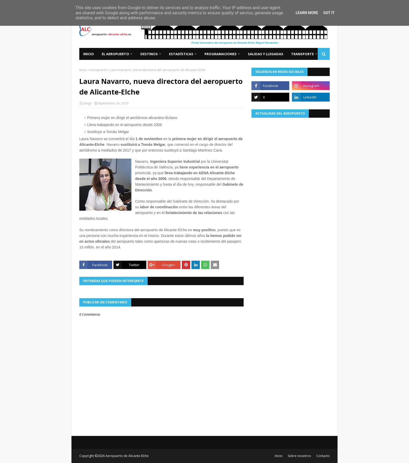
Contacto (323, 456)
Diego (87, 103)
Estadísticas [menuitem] (181, 54)
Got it (328, 13)
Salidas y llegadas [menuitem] (265, 54)
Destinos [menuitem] (149, 54)
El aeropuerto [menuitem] (115, 54)
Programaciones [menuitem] (220, 54)
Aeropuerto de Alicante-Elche (127, 456)
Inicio (83, 70)
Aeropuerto (98, 70)
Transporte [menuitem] (302, 54)
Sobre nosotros (299, 456)
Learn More (307, 13)
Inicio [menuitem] (88, 54)
